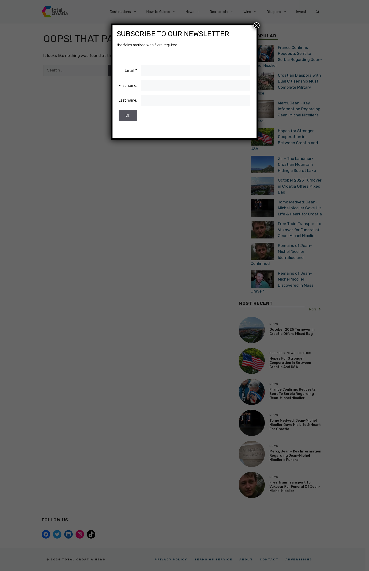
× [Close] (256, 25)
